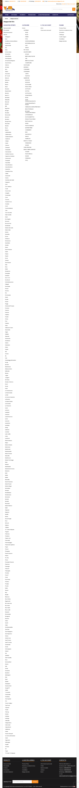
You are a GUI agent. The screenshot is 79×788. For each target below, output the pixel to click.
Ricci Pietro (8, 599)
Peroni (6, 549)
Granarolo (7, 338)
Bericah (7, 102)
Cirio (6, 184)
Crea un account (71, 4)
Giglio (6, 332)
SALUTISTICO (28, 134)
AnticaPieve (8, 56)
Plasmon (7, 564)
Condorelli (7, 195)
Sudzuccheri (8, 686)
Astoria (7, 65)
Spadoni (7, 673)
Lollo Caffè (7, 434)
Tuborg (7, 712)
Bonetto (7, 113)
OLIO (26, 45)
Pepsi (6, 547)
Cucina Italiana (9, 208)
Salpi (6, 625)
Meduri (7, 464)
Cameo (7, 145)
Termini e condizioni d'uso (65, 30)
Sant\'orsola (8, 642)
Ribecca (7, 597)
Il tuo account (46, 760)
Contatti (55, 15)
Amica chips (8, 52)
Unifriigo (7, 718)
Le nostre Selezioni (8, 772)
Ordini (42, 766)
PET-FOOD (26, 50)
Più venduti (6, 30)
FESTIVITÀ (27, 80)
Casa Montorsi (8, 167)
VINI (26, 58)
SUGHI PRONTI (28, 95)
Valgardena (8, 722)
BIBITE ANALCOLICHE (30, 56)
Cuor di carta (8, 212)
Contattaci (61, 39)
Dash (6, 217)
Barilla (6, 82)
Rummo (7, 618)
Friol (6, 321)
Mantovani (7, 449)
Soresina (7, 670)
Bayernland (8, 91)
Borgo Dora (8, 121)
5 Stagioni (7, 37)
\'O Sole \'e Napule (10, 753)
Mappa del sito (63, 41)
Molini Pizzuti (8, 484)
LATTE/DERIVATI (29, 115)
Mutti (6, 508)
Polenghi (7, 566)
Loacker (7, 432)
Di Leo (6, 236)
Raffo (6, 588)
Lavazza (7, 414)
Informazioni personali (46, 764)
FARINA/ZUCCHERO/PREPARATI (32, 107)
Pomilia (7, 573)
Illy (5, 356)
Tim (6, 701)
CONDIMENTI (28, 130)
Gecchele (7, 330)
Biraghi (7, 110)
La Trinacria (8, 406)
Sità (6, 666)
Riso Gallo (7, 607)
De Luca (7, 221)
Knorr (6, 384)
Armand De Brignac (10, 60)
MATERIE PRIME (28, 128)
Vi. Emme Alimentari (10, 736)
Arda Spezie (8, 58)
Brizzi (6, 128)
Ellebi (6, 269)
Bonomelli (7, 115)
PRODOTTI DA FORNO (30, 119)
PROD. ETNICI (28, 86)
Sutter (6, 690)
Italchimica (8, 366)
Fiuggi (6, 304)
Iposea (7, 364)
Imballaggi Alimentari (10, 360)
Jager (6, 375)
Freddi (6, 317)
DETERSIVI (26, 67)
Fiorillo (6, 299)
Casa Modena (8, 165)
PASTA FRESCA (28, 154)
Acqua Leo (7, 43)
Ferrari (6, 288)
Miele (6, 475)
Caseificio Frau (9, 171)
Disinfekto (7, 243)
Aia (6, 47)
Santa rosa (8, 638)
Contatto (62, 760)
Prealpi (7, 584)
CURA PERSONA (27, 147)
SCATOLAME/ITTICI (29, 117)
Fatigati (7, 284)
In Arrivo (22, 15)
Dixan (6, 247)
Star (6, 677)
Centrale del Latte (9, 180)
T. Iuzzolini (7, 692)
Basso (6, 84)
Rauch (6, 590)
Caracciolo (8, 158)
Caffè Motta (8, 132)
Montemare (8, 495)
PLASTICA (27, 76)
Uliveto (7, 714)
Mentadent (8, 466)
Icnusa (6, 353)
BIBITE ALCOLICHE (29, 60)
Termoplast (8, 699)
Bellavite (7, 99)
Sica (6, 660)
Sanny (6, 636)
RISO (26, 132)
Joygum (7, 377)
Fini (6, 293)
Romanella (8, 614)
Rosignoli (7, 616)
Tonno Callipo (8, 703)
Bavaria (7, 89)
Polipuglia (7, 571)
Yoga (6, 751)
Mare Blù (7, 455)
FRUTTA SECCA (28, 121)
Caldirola (7, 139)
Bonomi (7, 117)
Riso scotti (7, 610)
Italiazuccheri (8, 369)
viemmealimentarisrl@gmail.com (56, 1)
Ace (6, 39)
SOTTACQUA (28, 93)
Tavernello (7, 694)
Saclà (6, 623)
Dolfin (6, 251)
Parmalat (7, 540)
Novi (6, 521)
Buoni (42, 772)
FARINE (26, 37)
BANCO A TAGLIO (28, 141)
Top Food (7, 705)
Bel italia (7, 97)
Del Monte (7, 225)
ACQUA (27, 54)
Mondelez (7, 488)
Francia (7, 312)
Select (6, 651)
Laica (6, 408)
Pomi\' (7, 575)
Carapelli (7, 160)
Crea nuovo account (46, 30)
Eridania (7, 275)
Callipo (7, 141)
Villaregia (7, 742)
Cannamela (8, 152)
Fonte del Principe (9, 306)
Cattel (6, 173)
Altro (6, 50)
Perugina (7, 551)
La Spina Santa (8, 401)
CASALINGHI (26, 71)
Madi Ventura (8, 440)
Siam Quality (8, 657)
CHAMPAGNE (28, 63)
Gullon (6, 343)
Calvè (6, 143)
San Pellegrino (8, 631)
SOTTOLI (27, 91)
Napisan (7, 510)
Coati (6, 188)
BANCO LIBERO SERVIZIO (29, 149)
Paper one (7, 538)
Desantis (7, 234)
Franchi (7, 310)
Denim (6, 232)
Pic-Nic (7, 558)
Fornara (7, 308)
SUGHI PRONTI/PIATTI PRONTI (30, 104)
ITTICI (26, 39)
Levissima (7, 423)
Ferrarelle (7, 286)
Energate (7, 273)
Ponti (6, 577)
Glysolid (7, 336)
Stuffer (6, 681)
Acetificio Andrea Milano (11, 41)
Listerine (7, 429)
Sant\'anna (8, 640)
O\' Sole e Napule (9, 529)
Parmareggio (8, 542)
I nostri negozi (62, 37)
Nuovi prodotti (7, 28)
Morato (7, 499)
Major (6, 442)
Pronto (6, 586)
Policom (7, 568)
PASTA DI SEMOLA (29, 125)
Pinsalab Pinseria (9, 562)
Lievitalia (7, 425)
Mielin (6, 477)
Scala (6, 647)
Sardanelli (7, 644)
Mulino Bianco (8, 505)
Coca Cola (8, 191)
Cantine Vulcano (9, 154)
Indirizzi (42, 770)
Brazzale (7, 123)
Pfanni (6, 555)
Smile (6, 668)
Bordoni (7, 119)
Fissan (6, 301)
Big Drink (7, 108)
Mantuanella (8, 451)
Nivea (6, 516)
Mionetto (7, 479)
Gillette (7, 334)
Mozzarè (7, 503)
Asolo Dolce (8, 63)
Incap (6, 362)
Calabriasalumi (9, 136)
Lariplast (7, 412)
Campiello (7, 149)
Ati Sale (7, 67)
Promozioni (31, 15)
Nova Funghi (8, 518)
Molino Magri (8, 486)
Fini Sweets (8, 295)
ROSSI (26, 34)
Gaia (6, 325)
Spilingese (7, 675)
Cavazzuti (7, 175)
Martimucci (8, 458)
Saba (6, 620)
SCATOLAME (27, 65)
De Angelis (7, 219)
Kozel (6, 386)
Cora (6, 197)
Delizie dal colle (9, 228)
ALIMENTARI (26, 78)
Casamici (7, 169)
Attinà (6, 71)
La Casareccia (8, 390)
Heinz (6, 347)
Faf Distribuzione (9, 282)
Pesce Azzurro (8, 553)
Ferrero (7, 291)
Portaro (7, 581)
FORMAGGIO (28, 143)
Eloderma (7, 271)
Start (6, 679)
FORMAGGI (27, 158)
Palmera (7, 534)
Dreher (7, 260)
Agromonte (8, 45)
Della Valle (7, 230)
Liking (6, 427)
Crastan (7, 204)
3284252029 (23, 1)
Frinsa (6, 319)
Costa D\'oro (8, 202)
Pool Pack (7, 579)
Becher (7, 93)
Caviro (6, 178)
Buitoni (6, 130)
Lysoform (7, 438)
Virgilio (7, 744)
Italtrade (7, 371)
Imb (6, 358)
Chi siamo (14, 15)
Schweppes (8, 649)
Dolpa (6, 254)
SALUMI (27, 145)
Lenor (6, 419)
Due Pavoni (8, 262)
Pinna (6, 560)
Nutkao (7, 525)
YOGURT (27, 151)
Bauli (6, 86)
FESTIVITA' (27, 82)
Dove (6, 258)
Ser (6, 653)
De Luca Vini (8, 223)
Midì (6, 473)
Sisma (6, 664)
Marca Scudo (8, 453)
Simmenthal (8, 662)
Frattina (7, 314)
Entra (42, 28)
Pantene (7, 536)
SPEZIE (26, 123)
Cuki (6, 210)
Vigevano (7, 740)
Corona (7, 199)
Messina (7, 471)
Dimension (7, 241)
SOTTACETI (28, 89)
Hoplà (6, 349)
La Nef (6, 395)
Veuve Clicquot (9, 733)
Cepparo (7, 182)
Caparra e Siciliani (9, 156)
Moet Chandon (9, 482)
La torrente (8, 403)
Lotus (6, 436)
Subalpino (7, 683)
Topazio (7, 707)
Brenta (6, 126)
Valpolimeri (8, 727)
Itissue (6, 373)
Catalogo (71, 15)
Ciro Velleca (8, 186)
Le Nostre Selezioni (44, 15)
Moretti (7, 501)
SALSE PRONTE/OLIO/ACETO (30, 100)
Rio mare (7, 605)
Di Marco (7, 238)
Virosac (7, 746)
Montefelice (8, 492)
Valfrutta (7, 720)
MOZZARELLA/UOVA (30, 43)
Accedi (63, 4)
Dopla (6, 256)
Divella (6, 245)
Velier (6, 731)
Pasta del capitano (10, 544)
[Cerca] (63, 9)
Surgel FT (7, 688)
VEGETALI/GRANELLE (30, 41)
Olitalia (7, 527)
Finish (6, 297)
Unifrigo (7, 716)
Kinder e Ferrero (9, 382)
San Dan (7, 629)
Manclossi (7, 447)
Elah (6, 264)
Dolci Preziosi (8, 249)
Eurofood (7, 280)
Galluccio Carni (9, 327)
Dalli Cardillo (8, 215)
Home (6, 15)
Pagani (7, 531)
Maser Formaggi (9, 460)
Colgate (7, 193)
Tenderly (7, 696)
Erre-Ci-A (7, 277)
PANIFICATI (27, 138)
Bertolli (7, 104)
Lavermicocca (8, 416)
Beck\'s (7, 95)
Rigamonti (7, 601)
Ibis (6, 351)
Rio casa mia (8, 603)
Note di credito (44, 768)
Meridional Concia (9, 469)
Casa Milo (7, 162)
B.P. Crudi (7, 76)
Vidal (6, 738)
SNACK (27, 47)
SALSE (26, 32)
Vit (5, 749)
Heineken (7, 345)
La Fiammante (8, 393)
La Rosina (7, 399)
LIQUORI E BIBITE (27, 52)
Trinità (6, 709)
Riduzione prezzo (8, 32)
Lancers (7, 410)
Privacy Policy (62, 28)
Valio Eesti (7, 725)
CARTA (27, 73)
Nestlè (6, 514)
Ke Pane (7, 380)
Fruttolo (7, 323)
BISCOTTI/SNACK (29, 109)
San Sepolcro (8, 633)
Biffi (6, 106)
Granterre (7, 340)
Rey (6, 592)
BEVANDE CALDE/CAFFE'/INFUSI (30, 111)
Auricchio (7, 73)
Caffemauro (8, 134)
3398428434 (38, 1)
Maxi (6, 462)
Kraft (6, 388)
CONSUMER (26, 69)
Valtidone (7, 729)
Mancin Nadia (8, 445)
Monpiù (7, 490)
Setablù (7, 655)
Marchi (5, 34)
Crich (6, 206)
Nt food (7, 523)
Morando (7, 497)
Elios (6, 267)
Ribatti (6, 594)
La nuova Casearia (10, 397)
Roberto (7, 612)
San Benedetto (9, 627)
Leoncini (7, 421)
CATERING (26, 30)
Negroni (7, 512)
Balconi (7, 78)
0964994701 (12, 1)
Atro (6, 69)
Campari (7, 147)
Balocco (7, 80)
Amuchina (7, 54)
